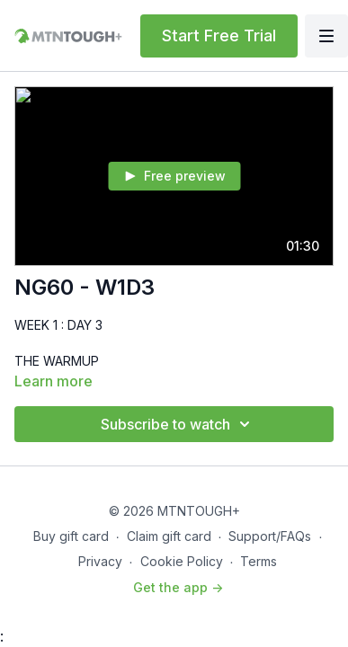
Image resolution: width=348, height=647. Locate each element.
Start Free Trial (219, 35)
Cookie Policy (181, 561)
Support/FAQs (269, 536)
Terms (258, 561)
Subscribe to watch (178, 424)
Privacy (100, 561)
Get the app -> (178, 587)
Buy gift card (71, 536)
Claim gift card (169, 536)
